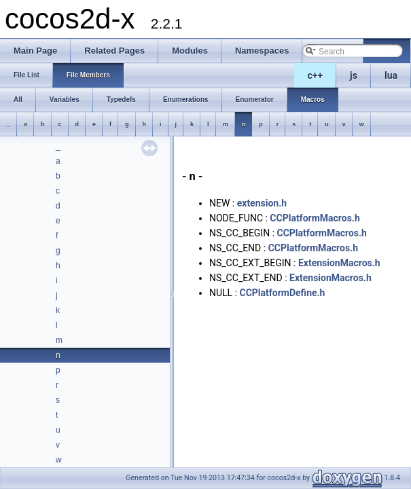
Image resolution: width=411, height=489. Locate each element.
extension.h (262, 203)
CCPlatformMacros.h (314, 218)
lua (391, 75)
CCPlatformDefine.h (282, 292)
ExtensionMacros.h (339, 262)
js (353, 75)
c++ (315, 75)
